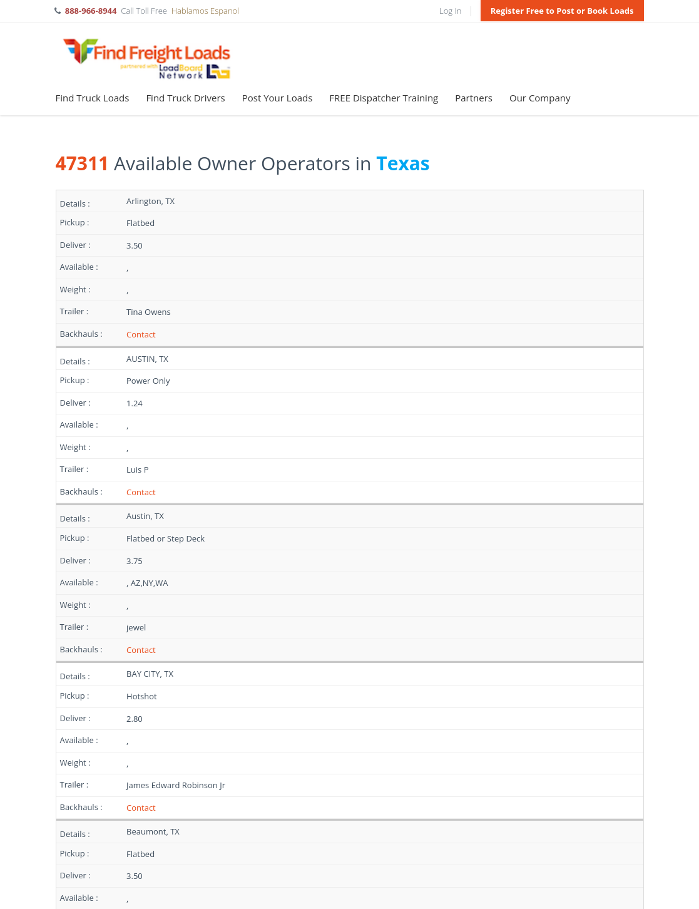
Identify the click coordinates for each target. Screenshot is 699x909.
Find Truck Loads (93, 97)
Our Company (539, 97)
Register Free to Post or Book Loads (562, 10)
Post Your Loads (277, 97)
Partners (473, 97)
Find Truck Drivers (185, 97)
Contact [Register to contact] (141, 334)
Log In (450, 10)
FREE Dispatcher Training (383, 97)
